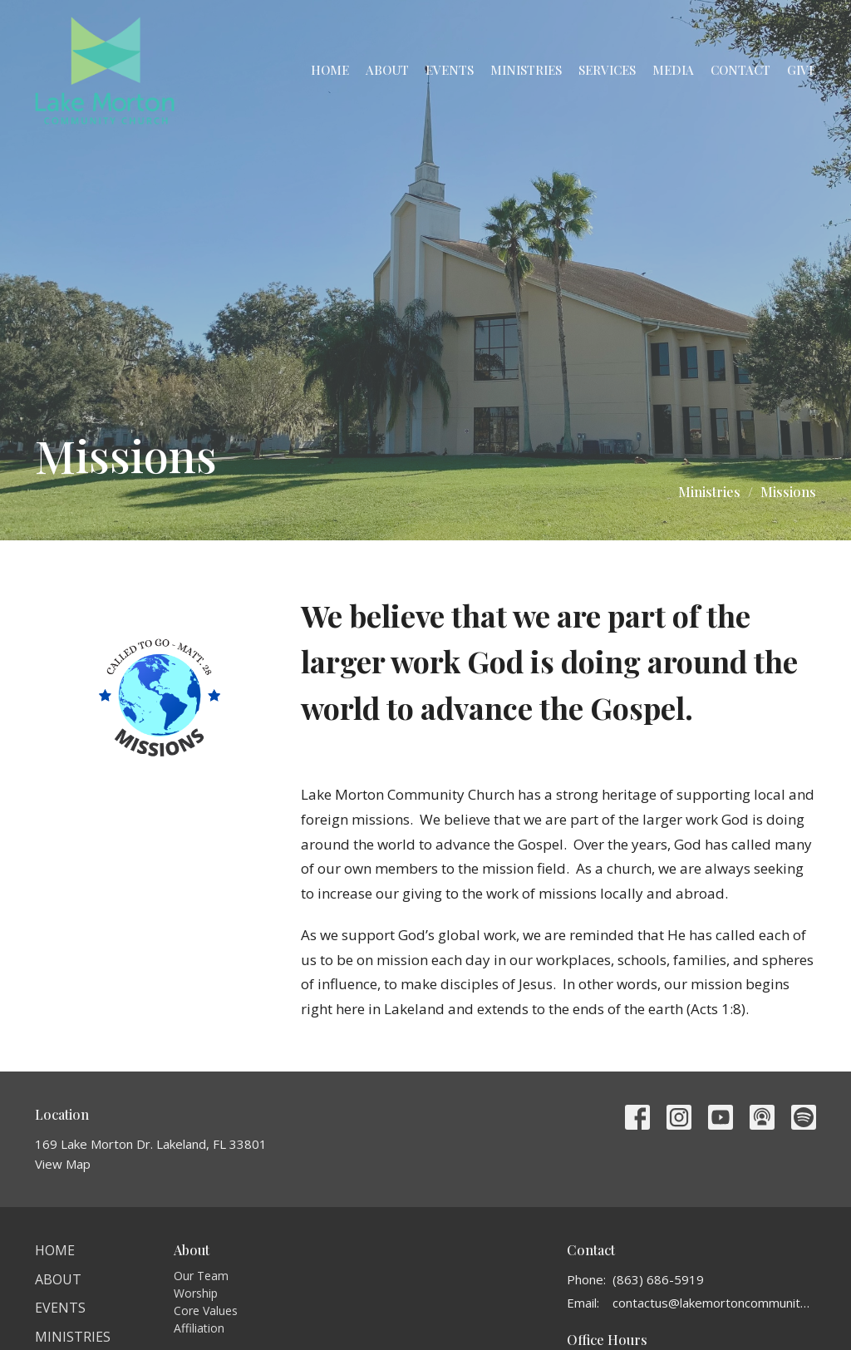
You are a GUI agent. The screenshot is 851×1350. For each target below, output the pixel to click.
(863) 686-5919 (658, 1279)
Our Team (201, 1275)
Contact (740, 70)
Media (673, 70)
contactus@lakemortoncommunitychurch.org (714, 1302)
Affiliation (199, 1328)
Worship (196, 1293)
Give (801, 70)
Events (450, 70)
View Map (63, 1163)
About (387, 70)
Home (330, 70)
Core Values (206, 1310)
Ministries (526, 70)
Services (607, 70)
